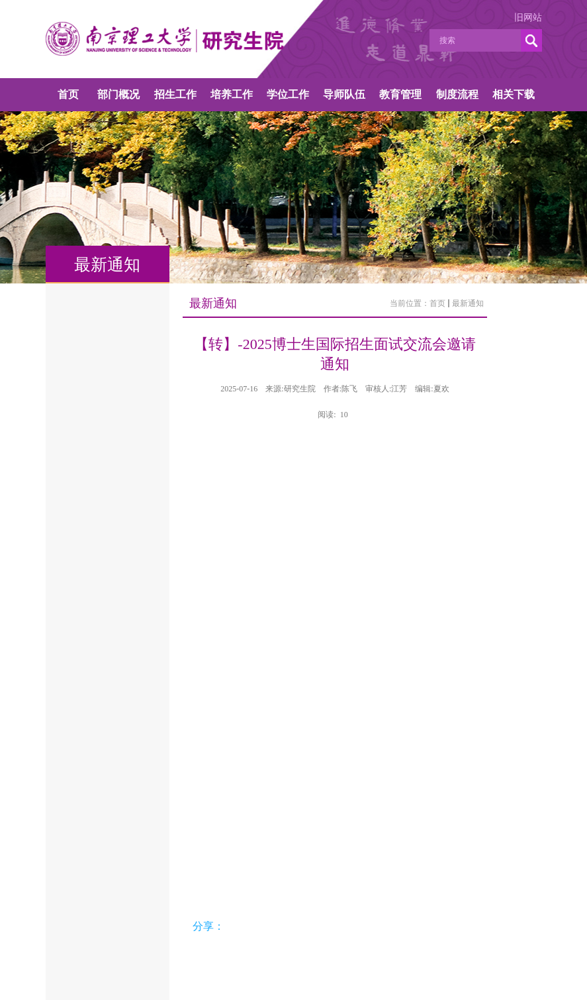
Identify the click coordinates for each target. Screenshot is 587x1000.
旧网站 (528, 18)
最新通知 (468, 303)
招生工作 (175, 94)
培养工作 (231, 94)
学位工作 (288, 94)
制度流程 (457, 94)
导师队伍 (344, 94)
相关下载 (513, 94)
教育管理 (400, 94)
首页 (68, 94)
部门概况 (118, 94)
